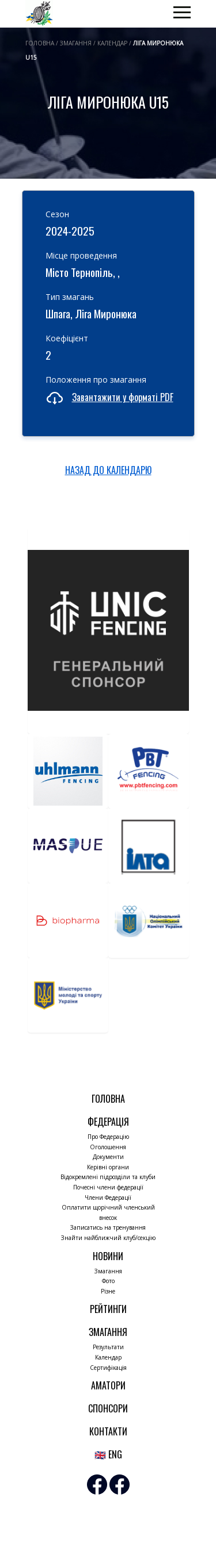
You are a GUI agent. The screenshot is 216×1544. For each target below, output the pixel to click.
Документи (108, 1157)
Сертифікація (108, 1368)
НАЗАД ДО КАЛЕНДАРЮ (108, 470)
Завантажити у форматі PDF (122, 397)
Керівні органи (108, 1167)
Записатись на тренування (108, 1227)
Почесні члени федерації (108, 1187)
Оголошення (108, 1147)
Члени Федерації (108, 1197)
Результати (108, 1347)
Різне (108, 1291)
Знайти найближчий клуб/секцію (108, 1238)
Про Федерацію (108, 1137)
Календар (108, 1357)
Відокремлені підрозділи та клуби (108, 1177)
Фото (108, 1281)
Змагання (108, 1271)
